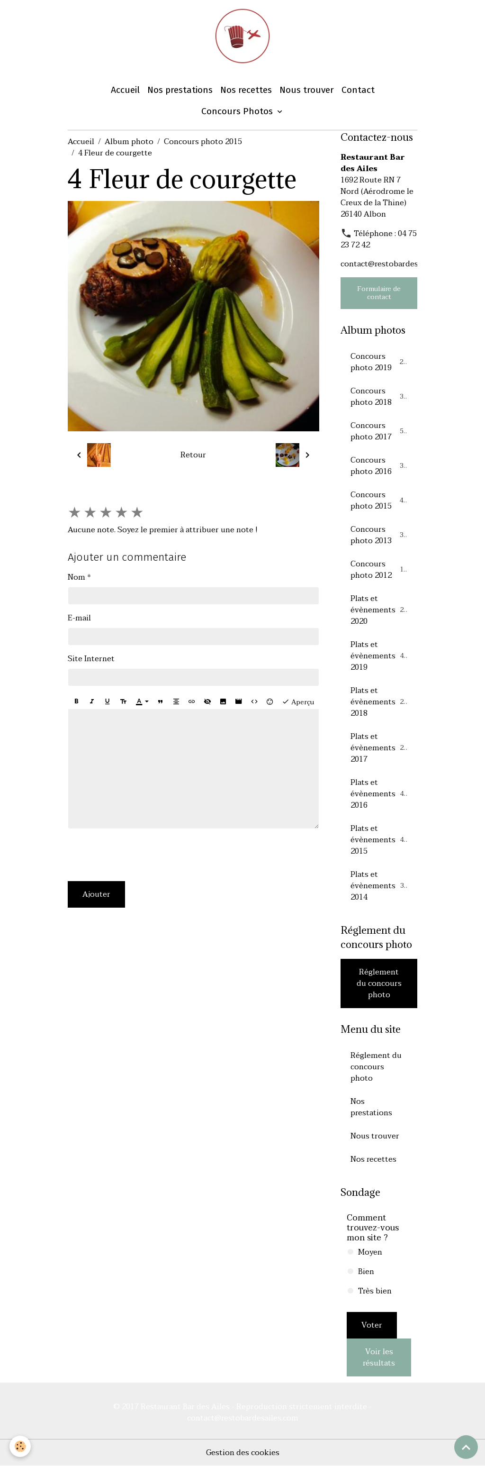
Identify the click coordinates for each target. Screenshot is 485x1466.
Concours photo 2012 (378, 569)
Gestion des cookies (242, 1452)
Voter (371, 1325)
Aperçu (298, 701)
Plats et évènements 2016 (379, 794)
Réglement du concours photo (379, 983)
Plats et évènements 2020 (379, 610)
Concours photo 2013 (378, 535)
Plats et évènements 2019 (379, 656)
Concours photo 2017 (378, 431)
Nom (76, 577)
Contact (358, 89)
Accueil (125, 89)
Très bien (375, 1291)
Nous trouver (306, 89)
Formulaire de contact (379, 293)
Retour (193, 455)
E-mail (79, 618)
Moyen (370, 1252)
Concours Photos (238, 111)
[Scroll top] (466, 1447)
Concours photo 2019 (378, 362)
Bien (366, 1271)
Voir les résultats (379, 1357)
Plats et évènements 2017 (379, 748)
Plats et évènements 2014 (379, 886)
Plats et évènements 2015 (379, 840)
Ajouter (96, 894)
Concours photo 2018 (378, 396)
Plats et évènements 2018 (379, 702)
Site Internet (91, 659)
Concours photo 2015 (203, 141)
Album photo (129, 141)
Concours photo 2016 (378, 466)
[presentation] (140, 855)
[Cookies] (20, 1446)
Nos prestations (180, 89)
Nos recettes (246, 89)
